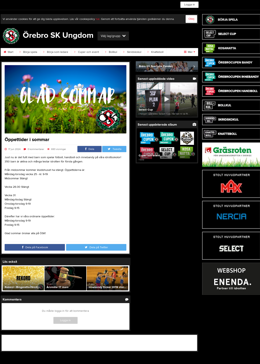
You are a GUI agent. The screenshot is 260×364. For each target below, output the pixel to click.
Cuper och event (86, 52)
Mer (189, 52)
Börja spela (28, 52)
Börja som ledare (55, 52)
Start (8, 52)
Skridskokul (132, 52)
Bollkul (111, 52)
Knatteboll (155, 52)
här (98, 19)
